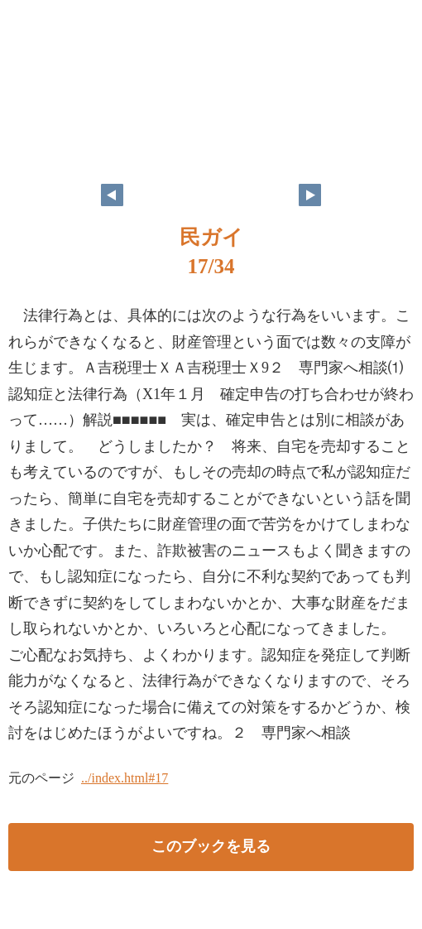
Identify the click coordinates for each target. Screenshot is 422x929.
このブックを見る (211, 846)
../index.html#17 (124, 778)
